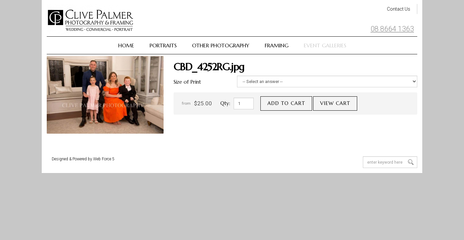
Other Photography (220, 45)
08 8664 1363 (392, 29)
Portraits (163, 45)
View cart (335, 103)
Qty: (225, 103)
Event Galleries (325, 45)
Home (126, 45)
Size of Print (187, 82)
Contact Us (398, 9)
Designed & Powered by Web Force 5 (83, 159)
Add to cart (286, 103)
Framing (276, 45)
